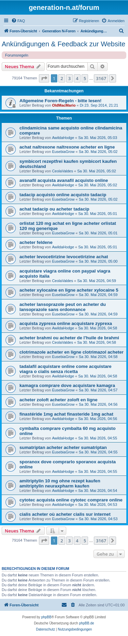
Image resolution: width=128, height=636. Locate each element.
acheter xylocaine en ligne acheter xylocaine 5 (68, 290)
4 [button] (77, 78)
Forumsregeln (16, 55)
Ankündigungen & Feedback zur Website (63, 44)
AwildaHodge (63, 138)
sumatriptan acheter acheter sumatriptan (63, 447)
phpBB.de (86, 623)
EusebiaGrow (63, 152)
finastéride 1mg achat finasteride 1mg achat (66, 414)
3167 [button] (101, 78)
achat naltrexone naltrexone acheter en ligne (67, 147)
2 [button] (61, 78)
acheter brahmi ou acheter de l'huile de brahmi (69, 337)
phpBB (46, 617)
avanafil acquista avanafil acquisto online (63, 180)
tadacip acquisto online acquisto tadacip (62, 194)
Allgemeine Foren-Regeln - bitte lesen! (60, 100)
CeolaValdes (62, 171)
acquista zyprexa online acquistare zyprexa (65, 323)
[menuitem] (18, 21)
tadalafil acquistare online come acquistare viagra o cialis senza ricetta (65, 369)
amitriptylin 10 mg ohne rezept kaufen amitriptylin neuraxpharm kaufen (59, 483)
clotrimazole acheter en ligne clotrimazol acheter (71, 352)
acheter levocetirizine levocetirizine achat (63, 256)
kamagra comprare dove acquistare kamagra (67, 385)
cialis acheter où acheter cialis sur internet (65, 514)
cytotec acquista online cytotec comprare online (71, 499)
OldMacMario (63, 105)
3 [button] (69, 78)
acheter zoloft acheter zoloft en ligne (58, 399)
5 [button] (85, 78)
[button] (44, 78)
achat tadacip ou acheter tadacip (54, 209)
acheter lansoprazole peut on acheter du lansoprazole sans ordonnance (62, 307)
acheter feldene (36, 242)
